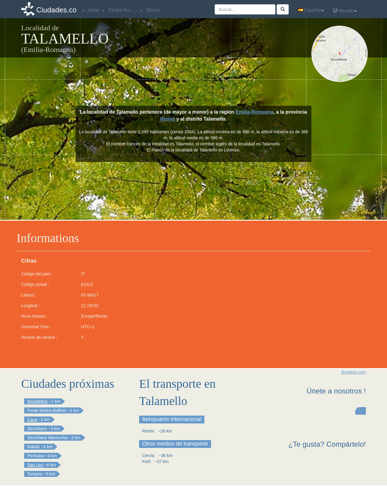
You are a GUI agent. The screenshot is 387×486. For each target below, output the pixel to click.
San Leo (35, 464)
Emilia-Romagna (254, 112)
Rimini (167, 119)
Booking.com (353, 372)
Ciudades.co (56, 10)
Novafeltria (37, 401)
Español (311, 10)
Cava (32, 419)
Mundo (345, 10)
